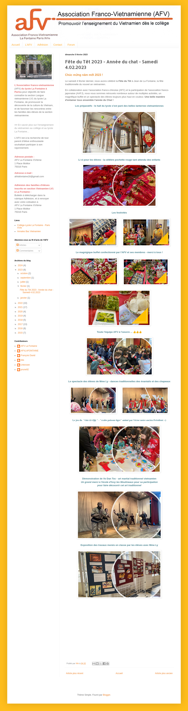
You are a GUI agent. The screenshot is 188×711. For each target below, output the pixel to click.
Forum (71, 44)
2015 (20, 333)
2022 (20, 303)
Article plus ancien (164, 673)
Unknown (25, 365)
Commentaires (24, 250)
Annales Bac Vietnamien (29, 231)
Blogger (106, 695)
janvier (23, 298)
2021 (20, 307)
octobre (24, 273)
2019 (20, 315)
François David (28, 355)
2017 (20, 324)
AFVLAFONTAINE (30, 350)
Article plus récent (74, 673)
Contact (57, 44)
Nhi (22, 360)
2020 (20, 311)
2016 (20, 328)
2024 (20, 265)
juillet (23, 282)
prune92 (25, 369)
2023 (20, 270)
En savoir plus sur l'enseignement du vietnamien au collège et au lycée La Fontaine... (34, 128)
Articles (21, 245)
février (23, 286)
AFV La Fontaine (29, 346)
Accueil (16, 44)
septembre (25, 277)
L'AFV (28, 44)
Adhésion (42, 44)
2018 (20, 320)
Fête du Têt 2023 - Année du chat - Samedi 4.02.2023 (37, 291)
